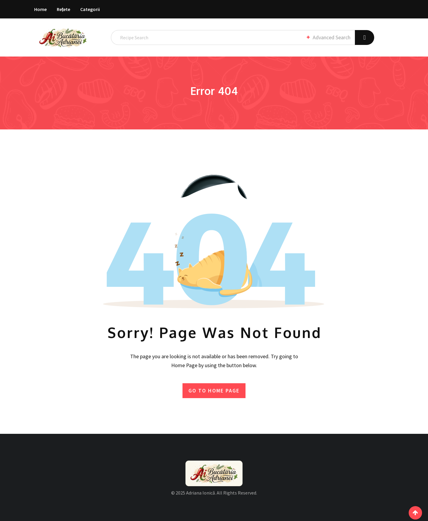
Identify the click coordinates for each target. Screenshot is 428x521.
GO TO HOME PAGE (214, 390)
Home (40, 9)
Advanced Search (328, 37)
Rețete (63, 9)
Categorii (90, 9)
